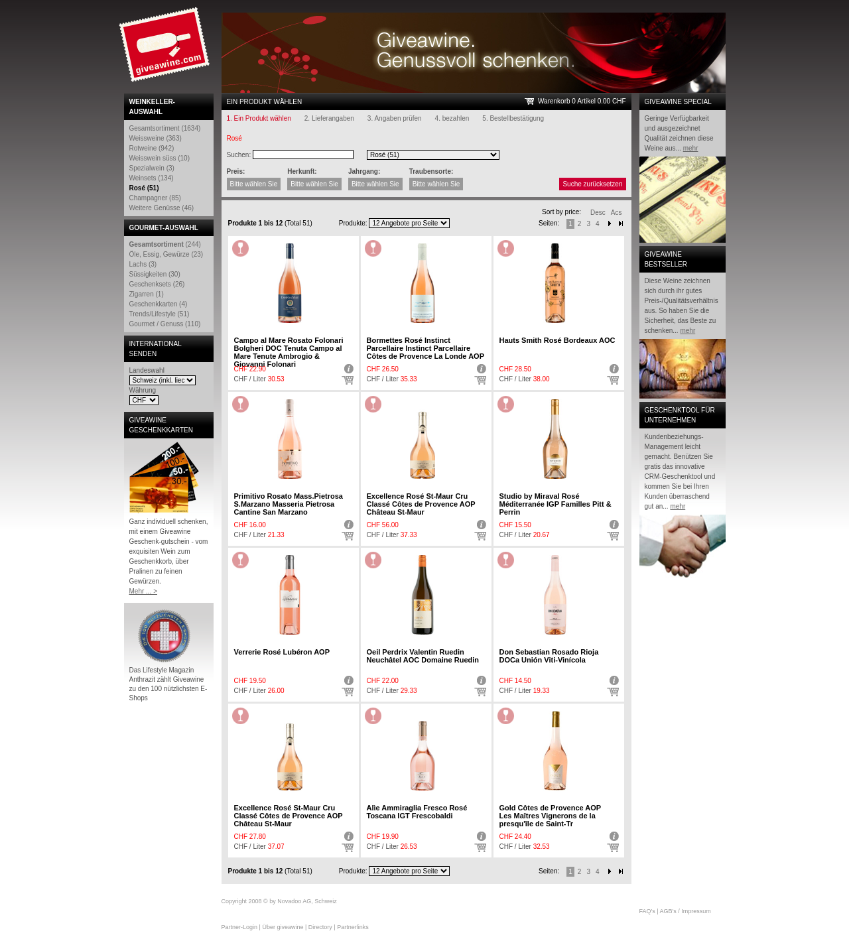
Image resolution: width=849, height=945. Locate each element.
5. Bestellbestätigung (513, 118)
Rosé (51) (144, 188)
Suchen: (239, 154)
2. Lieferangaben (329, 118)
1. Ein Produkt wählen (259, 118)
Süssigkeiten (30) (154, 274)
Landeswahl (146, 370)
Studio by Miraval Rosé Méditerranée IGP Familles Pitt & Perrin (555, 504)
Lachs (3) (143, 264)
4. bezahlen (452, 118)
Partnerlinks (353, 927)
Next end (621, 871)
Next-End (621, 223)
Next (610, 223)
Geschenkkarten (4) (158, 304)
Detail (348, 368)
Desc (598, 212)
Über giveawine (282, 927)
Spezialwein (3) (151, 168)
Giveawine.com (166, 50)
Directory (320, 927)
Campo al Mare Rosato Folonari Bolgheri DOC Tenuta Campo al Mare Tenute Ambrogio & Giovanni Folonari (289, 352)
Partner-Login (240, 927)
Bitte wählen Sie (254, 184)
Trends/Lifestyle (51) (159, 314)
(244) (165, 244)
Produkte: (353, 223)
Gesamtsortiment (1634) (165, 128)
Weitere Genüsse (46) (161, 208)
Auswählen (348, 380)
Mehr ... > (143, 591)
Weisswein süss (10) (159, 158)
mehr (690, 148)
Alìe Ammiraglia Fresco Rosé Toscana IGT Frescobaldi (417, 812)
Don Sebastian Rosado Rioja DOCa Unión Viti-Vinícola (549, 656)
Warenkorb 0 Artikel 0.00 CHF (581, 101)
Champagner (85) (155, 198)
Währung (143, 390)
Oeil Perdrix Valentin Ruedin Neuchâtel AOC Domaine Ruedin (423, 656)
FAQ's (647, 911)
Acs (616, 212)
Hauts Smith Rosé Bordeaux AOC (557, 340)
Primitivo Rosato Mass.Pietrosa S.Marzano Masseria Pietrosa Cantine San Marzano (288, 504)
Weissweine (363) (155, 138)
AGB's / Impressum (685, 911)
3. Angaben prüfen (394, 118)
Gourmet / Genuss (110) (165, 324)
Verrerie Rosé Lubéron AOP (282, 652)
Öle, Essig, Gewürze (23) (166, 254)
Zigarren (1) (146, 294)
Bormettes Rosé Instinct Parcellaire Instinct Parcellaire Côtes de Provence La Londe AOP (425, 348)
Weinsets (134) (151, 178)
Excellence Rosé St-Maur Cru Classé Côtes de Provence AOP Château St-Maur (421, 504)
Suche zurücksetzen (592, 184)
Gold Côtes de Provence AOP (550, 816)
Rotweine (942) (151, 148)
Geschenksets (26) (157, 284)
